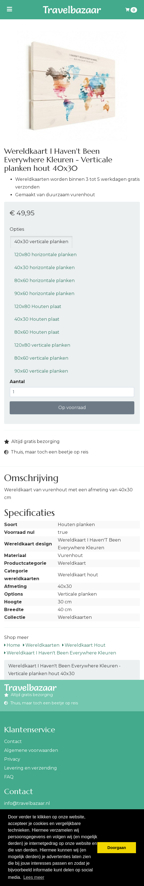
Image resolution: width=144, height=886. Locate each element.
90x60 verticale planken (41, 371)
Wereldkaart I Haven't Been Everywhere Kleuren (60, 653)
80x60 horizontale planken (44, 280)
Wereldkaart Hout (84, 645)
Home (12, 645)
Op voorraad (72, 407)
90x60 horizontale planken (44, 293)
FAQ (9, 776)
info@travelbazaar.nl (27, 803)
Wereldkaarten (41, 645)
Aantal (17, 381)
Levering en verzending (30, 768)
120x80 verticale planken (42, 345)
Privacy (12, 759)
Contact (13, 741)
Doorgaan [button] (117, 847)
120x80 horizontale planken (45, 254)
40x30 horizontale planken (44, 267)
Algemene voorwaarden (31, 750)
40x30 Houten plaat (36, 319)
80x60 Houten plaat (36, 332)
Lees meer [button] (33, 877)
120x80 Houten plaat (37, 306)
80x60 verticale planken (41, 358)
